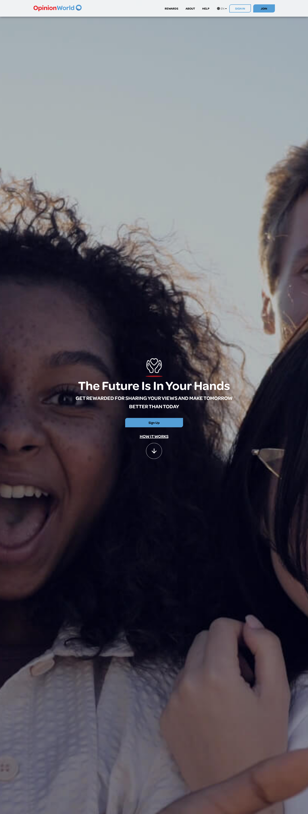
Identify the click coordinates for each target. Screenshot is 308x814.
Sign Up (154, 422)
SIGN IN (240, 8)
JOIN (264, 8)
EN (222, 8)
